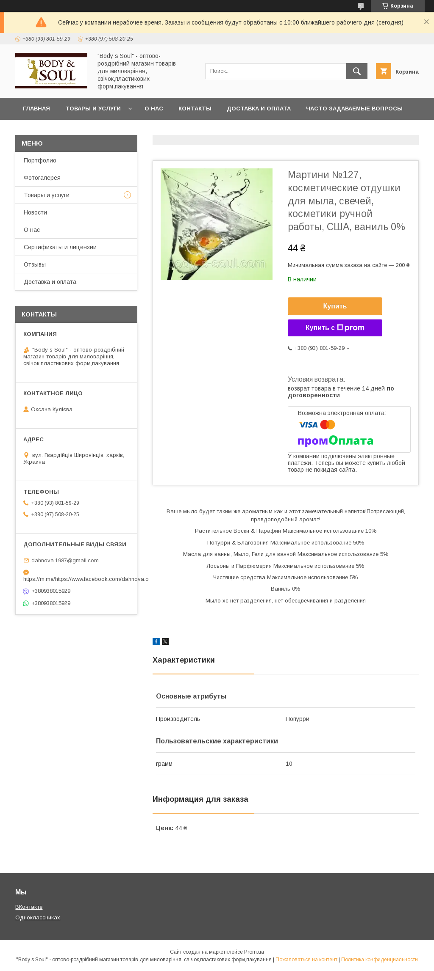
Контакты (194, 108)
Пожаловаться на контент (306, 960)
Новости (35, 212)
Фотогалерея (42, 177)
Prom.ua (254, 952)
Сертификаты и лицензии (60, 247)
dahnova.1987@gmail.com (65, 560)
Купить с (335, 328)
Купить (335, 306)
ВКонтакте (28, 907)
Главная (36, 108)
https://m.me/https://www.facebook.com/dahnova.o (76, 579)
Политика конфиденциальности (379, 960)
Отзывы (35, 264)
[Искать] (356, 71)
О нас (154, 108)
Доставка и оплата (259, 108)
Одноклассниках (37, 917)
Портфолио (40, 160)
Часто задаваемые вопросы (354, 108)
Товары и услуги (93, 108)
